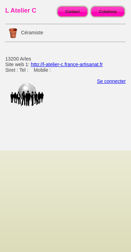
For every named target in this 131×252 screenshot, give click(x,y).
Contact (72, 11)
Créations (108, 11)
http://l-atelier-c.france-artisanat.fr (67, 64)
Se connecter (111, 81)
